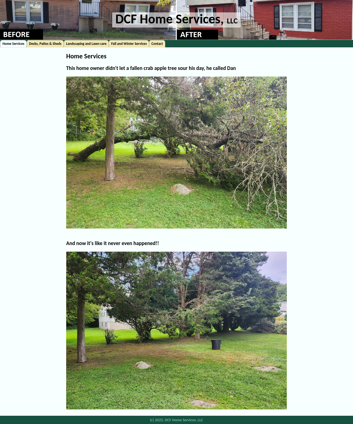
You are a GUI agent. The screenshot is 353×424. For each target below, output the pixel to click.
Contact (157, 44)
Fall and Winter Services (129, 44)
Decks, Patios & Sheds (45, 44)
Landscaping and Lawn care (86, 44)
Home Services (13, 44)
